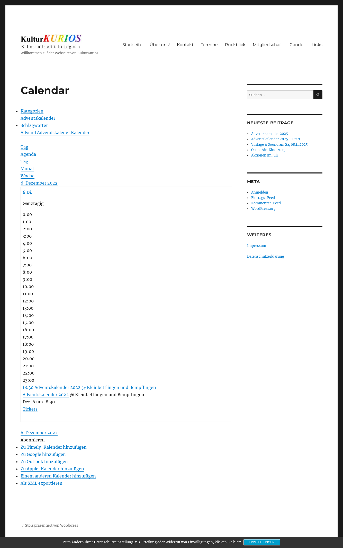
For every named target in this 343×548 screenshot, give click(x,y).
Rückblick (235, 44)
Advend (29, 132)
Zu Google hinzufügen (43, 454)
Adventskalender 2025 (269, 134)
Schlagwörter (34, 125)
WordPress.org (263, 208)
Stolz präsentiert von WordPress (51, 525)
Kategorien (32, 111)
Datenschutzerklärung (265, 256)
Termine (209, 44)
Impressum (257, 245)
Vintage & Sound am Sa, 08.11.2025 (279, 144)
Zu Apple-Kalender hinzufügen (52, 468)
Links (317, 44)
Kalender (80, 132)
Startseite (132, 44)
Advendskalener (54, 132)
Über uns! (160, 44)
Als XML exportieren (41, 483)
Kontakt (185, 44)
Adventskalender (38, 118)
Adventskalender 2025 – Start (275, 139)
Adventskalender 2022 (46, 394)
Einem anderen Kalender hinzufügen (58, 476)
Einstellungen (262, 542)
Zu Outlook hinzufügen (44, 461)
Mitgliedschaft (267, 44)
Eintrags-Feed (263, 198)
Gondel (297, 44)
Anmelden (259, 192)
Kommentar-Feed (266, 203)
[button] (33, 439)
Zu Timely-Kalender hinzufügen (54, 447)
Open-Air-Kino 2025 (268, 150)
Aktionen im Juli (264, 155)
